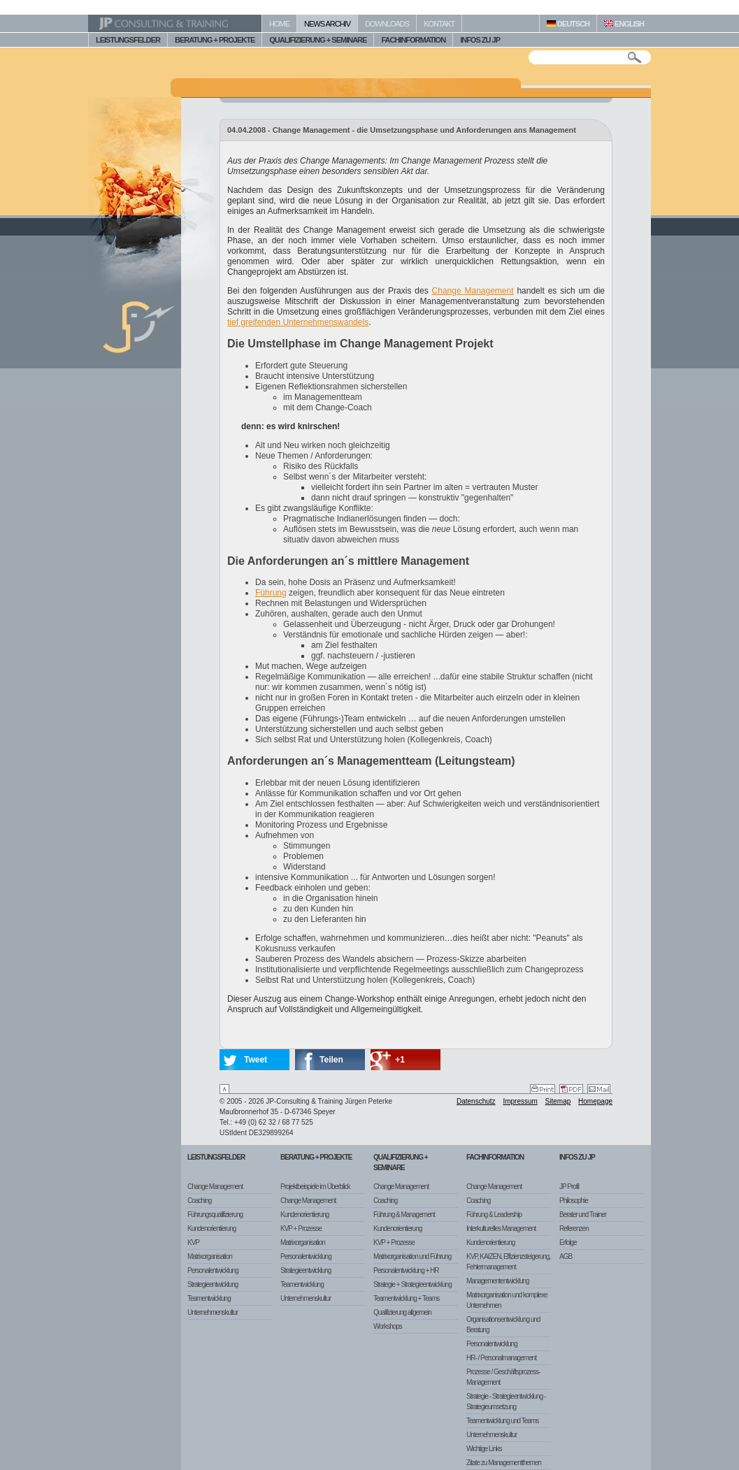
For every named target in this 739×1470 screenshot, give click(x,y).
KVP (193, 1242)
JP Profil (569, 1186)
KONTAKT (439, 24)
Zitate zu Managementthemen (503, 1463)
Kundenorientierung (211, 1228)
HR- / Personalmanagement (501, 1358)
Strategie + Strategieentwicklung (412, 1284)
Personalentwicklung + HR (406, 1270)
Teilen (331, 1060)
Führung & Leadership (494, 1214)
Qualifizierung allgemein (402, 1312)
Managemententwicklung (497, 1281)
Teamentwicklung (209, 1298)
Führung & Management (404, 1214)
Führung (271, 593)
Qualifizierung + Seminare (400, 1162)
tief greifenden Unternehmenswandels (297, 322)
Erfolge (568, 1242)
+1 (400, 1060)
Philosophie (573, 1200)
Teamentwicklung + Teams (406, 1298)
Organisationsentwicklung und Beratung (503, 1325)
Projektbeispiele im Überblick (315, 1186)
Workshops (387, 1326)
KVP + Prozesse (301, 1228)
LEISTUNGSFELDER (128, 40)
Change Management (473, 291)
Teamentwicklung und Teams (502, 1421)
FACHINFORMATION (413, 40)
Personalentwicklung (212, 1270)
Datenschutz (476, 1101)
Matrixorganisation (209, 1256)
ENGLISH (624, 24)
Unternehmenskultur (212, 1312)
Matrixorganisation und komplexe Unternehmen (506, 1300)
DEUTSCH (568, 24)
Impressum (520, 1101)
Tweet (255, 1060)
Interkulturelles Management (501, 1228)
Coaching (199, 1200)
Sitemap (558, 1101)
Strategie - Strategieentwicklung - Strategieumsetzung (505, 1401)
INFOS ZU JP (480, 40)
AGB (565, 1256)
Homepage (595, 1101)
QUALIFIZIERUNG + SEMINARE (317, 40)
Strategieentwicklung (212, 1284)
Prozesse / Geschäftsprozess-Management (503, 1377)
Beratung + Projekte (316, 1157)
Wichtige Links (483, 1449)
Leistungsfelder (216, 1157)
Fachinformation (495, 1157)
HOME (279, 24)
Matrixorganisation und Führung (412, 1256)
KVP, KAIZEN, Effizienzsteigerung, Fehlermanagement (508, 1262)
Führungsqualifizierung (215, 1214)
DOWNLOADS (387, 24)
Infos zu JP (577, 1157)
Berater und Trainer (582, 1214)
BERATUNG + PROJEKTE (214, 40)
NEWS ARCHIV (327, 24)
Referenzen (574, 1228)
